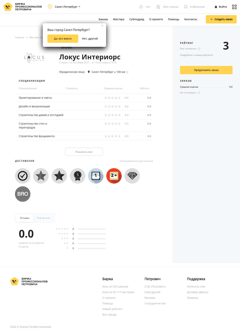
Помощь (173, 19)
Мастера (118, 19)
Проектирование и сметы (35, 97)
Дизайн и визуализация (34, 106)
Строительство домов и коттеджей (41, 115)
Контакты (190, 19)
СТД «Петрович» (155, 286)
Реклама (150, 297)
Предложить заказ (206, 70)
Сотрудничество (155, 303)
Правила (192, 297)
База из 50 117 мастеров (118, 292)
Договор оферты (197, 292)
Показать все (84, 152)
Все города (109, 314)
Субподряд (136, 19)
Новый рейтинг (112, 309)
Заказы (103, 19)
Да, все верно (63, 38)
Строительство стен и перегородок (33, 125)
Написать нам (196, 286)
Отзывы (24, 218)
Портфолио (43, 218)
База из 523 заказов (115, 286)
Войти (221, 6)
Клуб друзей (152, 292)
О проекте (156, 19)
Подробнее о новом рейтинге (196, 55)
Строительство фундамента (37, 136)
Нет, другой (90, 38)
